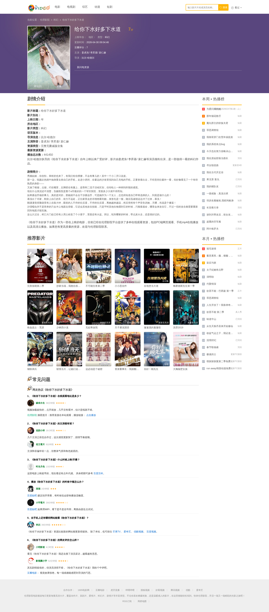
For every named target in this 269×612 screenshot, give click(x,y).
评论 (38, 86)
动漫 (97, 6)
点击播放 (91, 415)
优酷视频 (138, 531)
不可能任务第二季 (95, 286)
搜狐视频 (145, 590)
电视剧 (71, 6)
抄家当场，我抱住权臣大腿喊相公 (74, 286)
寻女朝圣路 (213, 165)
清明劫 (210, 276)
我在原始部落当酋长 (217, 158)
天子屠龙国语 (122, 327)
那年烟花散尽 (214, 116)
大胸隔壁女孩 (180, 369)
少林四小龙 (62, 327)
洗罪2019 (178, 327)
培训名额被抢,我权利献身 (220, 200)
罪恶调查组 (213, 130)
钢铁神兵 (32, 369)
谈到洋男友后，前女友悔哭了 (222, 214)
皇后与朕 (211, 262)
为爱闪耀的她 (214, 109)
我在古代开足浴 (215, 172)
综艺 (85, 6)
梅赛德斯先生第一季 (184, 286)
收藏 (59, 86)
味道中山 (211, 319)
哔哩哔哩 (130, 590)
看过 (236, 7)
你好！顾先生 (151, 369)
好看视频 (160, 590)
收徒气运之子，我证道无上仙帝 (223, 333)
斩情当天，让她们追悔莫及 (70, 369)
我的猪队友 (213, 186)
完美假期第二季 (35, 286)
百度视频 (151, 531)
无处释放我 (92, 327)
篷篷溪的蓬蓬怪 (152, 327)
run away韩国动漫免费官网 (221, 368)
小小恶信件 (121, 286)
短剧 (109, 6)
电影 (57, 6)
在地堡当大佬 (151, 286)
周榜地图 (142, 601)
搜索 (223, 7)
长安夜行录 (213, 207)
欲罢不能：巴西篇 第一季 (220, 291)
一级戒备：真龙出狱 (217, 193)
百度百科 (98, 473)
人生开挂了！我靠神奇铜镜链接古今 (226, 305)
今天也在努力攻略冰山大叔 (221, 151)
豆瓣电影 (32, 572)
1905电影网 (83, 590)
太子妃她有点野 (215, 269)
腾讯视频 (175, 590)
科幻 (56, 19)
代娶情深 (211, 283)
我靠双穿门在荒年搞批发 (220, 137)
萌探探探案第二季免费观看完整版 (225, 361)
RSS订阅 (127, 601)
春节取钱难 (213, 347)
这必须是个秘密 (94, 369)
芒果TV (117, 531)
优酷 (188, 590)
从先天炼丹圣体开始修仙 (220, 326)
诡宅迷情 (211, 248)
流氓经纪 (211, 340)
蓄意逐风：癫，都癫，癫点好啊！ (225, 255)
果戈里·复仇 (213, 179)
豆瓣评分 (79, 47)
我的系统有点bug (216, 144)
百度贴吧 (32, 495)
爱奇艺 (127, 531)
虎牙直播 (115, 590)
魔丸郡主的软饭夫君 (217, 123)
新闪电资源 (83, 67)
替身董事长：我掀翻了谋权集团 (131, 369)
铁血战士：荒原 (35, 327)
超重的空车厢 (214, 221)
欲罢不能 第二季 (215, 312)
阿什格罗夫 (213, 228)
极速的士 (211, 354)
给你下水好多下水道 (73, 19)
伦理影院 (45, 19)
